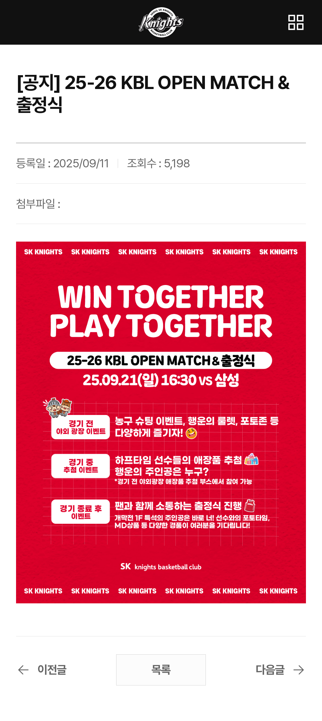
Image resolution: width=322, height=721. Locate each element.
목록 (161, 670)
